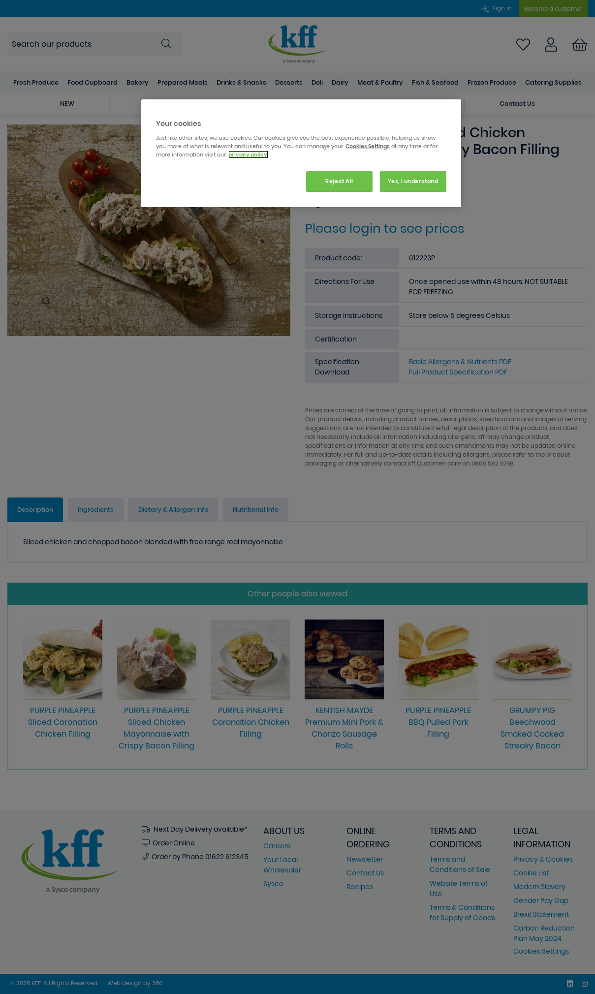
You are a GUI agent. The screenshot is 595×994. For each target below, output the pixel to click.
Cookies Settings (367, 146)
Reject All (339, 181)
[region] (301, 153)
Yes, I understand (413, 181)
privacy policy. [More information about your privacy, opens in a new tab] (248, 154)
